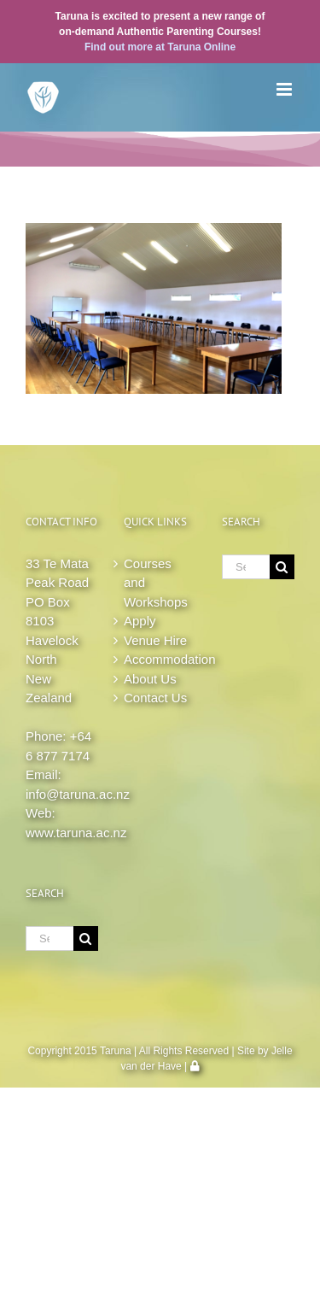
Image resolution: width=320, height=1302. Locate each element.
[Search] (85, 938)
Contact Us (155, 697)
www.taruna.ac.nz (76, 832)
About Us (150, 679)
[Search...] (49, 938)
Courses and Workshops (156, 582)
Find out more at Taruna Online (160, 47)
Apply (140, 620)
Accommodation (160, 659)
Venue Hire (155, 640)
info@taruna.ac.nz (78, 794)
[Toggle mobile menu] (285, 89)
